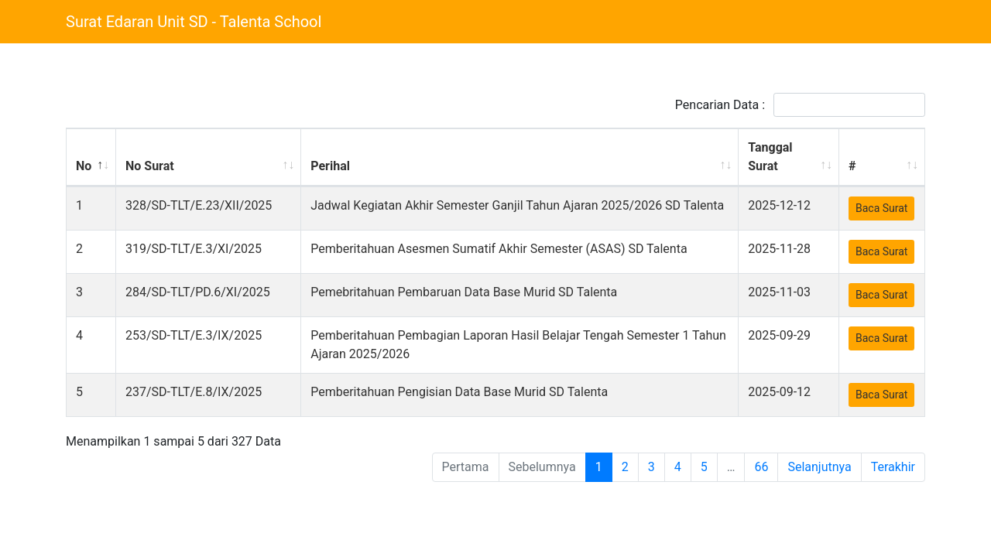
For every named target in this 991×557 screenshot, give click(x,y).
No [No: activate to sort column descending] (83, 166)
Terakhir (893, 480)
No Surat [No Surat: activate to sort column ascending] (149, 166)
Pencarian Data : (800, 105)
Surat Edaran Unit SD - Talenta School (193, 21)
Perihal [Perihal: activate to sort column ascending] (355, 166)
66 (761, 480)
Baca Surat (881, 208)
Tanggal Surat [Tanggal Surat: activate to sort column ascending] (774, 156)
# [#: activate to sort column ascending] (852, 166)
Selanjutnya (819, 480)
